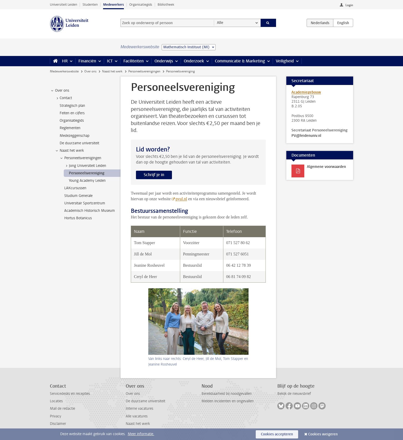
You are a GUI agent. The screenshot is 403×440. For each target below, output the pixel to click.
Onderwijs (163, 61)
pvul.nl (181, 199)
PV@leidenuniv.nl (306, 135)
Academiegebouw (306, 92)
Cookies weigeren (323, 434)
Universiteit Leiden (63, 4)
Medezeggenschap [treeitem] (74, 135)
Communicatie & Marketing (240, 61)
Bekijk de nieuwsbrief (294, 393)
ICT (110, 61)
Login (349, 5)
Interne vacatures (139, 408)
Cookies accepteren (277, 434)
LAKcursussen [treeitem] (75, 188)
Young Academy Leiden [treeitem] (87, 180)
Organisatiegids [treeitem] (72, 120)
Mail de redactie (62, 408)
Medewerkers (113, 4)
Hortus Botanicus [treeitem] (78, 218)
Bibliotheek (166, 4)
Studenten (90, 4)
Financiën (87, 61)
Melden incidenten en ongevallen (228, 401)
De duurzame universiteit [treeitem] (79, 143)
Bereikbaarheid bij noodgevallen (227, 393)
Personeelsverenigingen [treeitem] (80, 158)
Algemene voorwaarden (326, 166)
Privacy (55, 416)
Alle (220, 22)
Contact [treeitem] (63, 98)
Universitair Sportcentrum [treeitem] (84, 203)
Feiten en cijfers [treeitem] (72, 113)
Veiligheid (285, 61)
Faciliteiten (133, 61)
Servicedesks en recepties (70, 393)
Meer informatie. (141, 434)
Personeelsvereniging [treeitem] (86, 173)
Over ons (90, 71)
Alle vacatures (137, 416)
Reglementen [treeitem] (70, 128)
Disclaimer (58, 423)
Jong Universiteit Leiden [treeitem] (85, 165)
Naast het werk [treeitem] (69, 150)
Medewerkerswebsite (64, 71)
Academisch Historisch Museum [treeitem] (89, 210)
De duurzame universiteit (145, 401)
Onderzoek (194, 61)
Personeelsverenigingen (144, 71)
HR (65, 61)
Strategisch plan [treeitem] (72, 105)
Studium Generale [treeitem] (78, 195)
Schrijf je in (154, 174)
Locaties (56, 401)
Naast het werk (112, 71)
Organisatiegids (140, 4)
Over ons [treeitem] (59, 90)
